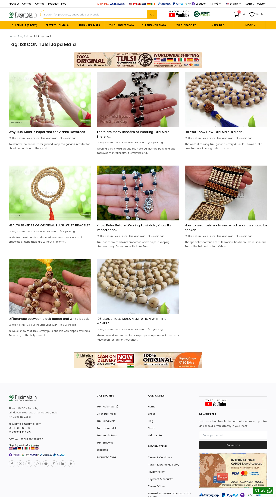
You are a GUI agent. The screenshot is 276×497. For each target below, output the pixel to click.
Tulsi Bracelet (186, 25)
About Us (14, 3)
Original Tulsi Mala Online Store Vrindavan (33, 138)
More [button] (250, 25)
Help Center (155, 435)
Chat (260, 490)
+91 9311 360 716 (20, 428)
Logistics (53, 3)
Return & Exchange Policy (163, 464)
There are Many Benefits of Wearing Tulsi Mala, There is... (133, 134)
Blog (63, 3)
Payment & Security (160, 479)
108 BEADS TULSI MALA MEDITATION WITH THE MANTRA (131, 320)
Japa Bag (218, 25)
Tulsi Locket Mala (121, 25)
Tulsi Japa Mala (89, 25)
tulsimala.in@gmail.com (26, 424)
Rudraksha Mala (106, 457)
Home (12, 36)
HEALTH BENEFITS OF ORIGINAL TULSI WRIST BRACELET (49, 225)
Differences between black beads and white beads (49, 318)
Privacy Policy (156, 472)
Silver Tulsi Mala (57, 25)
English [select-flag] (233, 3)
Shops (151, 414)
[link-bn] (138, 60)
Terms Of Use (156, 486)
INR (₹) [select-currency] (215, 3)
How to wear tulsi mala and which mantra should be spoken (226, 227)
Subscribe (233, 445)
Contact (27, 3)
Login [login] (249, 3)
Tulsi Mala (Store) (24, 25)
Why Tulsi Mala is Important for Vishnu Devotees (47, 132)
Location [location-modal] (199, 3)
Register (261, 3)
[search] (152, 14)
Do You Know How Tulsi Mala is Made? (214, 132)
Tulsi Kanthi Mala (154, 25)
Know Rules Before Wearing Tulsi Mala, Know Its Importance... (134, 227)
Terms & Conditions (160, 457)
